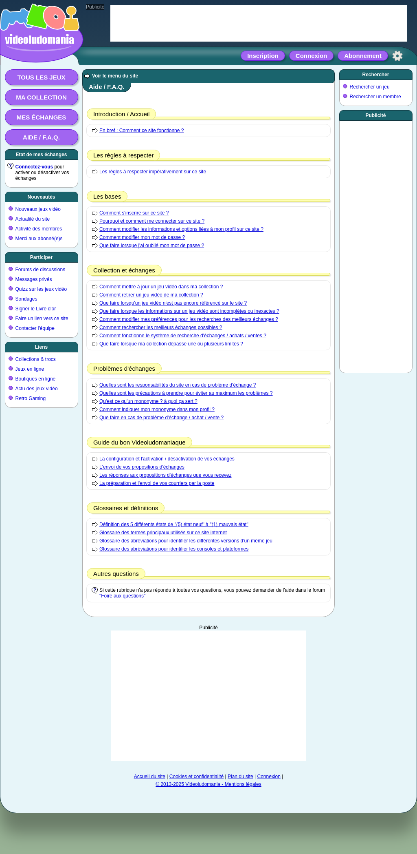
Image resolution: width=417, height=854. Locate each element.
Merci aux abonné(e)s (39, 238)
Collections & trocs (35, 359)
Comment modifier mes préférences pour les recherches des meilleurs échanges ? (188, 319)
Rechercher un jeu (370, 87)
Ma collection (41, 97)
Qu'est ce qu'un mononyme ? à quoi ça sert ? (148, 401)
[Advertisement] (208, 696)
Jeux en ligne (29, 369)
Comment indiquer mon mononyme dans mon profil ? (157, 409)
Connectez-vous (34, 167)
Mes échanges (41, 117)
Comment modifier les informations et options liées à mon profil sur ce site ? (181, 229)
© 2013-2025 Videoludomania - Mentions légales (208, 784)
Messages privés (33, 279)
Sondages (26, 299)
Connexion (311, 55)
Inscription (263, 55)
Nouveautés (41, 197)
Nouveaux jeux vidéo (38, 209)
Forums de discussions (40, 269)
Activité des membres (38, 229)
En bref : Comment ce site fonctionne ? (141, 130)
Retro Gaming (30, 398)
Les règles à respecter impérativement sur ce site (152, 172)
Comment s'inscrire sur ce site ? (134, 213)
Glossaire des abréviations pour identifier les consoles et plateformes (173, 549)
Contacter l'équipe (35, 328)
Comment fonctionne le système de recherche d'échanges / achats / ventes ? (182, 336)
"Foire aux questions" (122, 596)
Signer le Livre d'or (35, 309)
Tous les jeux (41, 77)
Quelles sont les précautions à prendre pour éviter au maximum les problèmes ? (186, 393)
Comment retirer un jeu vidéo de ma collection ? (151, 295)
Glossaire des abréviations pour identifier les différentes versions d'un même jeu (185, 541)
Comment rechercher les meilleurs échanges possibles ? (160, 327)
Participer (41, 257)
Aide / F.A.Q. (41, 137)
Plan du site (240, 776)
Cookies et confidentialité (196, 776)
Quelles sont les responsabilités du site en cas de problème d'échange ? (177, 385)
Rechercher (375, 74)
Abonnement (363, 55)
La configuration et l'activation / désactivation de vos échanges (167, 459)
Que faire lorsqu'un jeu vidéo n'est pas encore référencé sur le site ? (173, 303)
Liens (41, 347)
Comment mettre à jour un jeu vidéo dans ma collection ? (161, 287)
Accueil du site (149, 776)
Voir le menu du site (115, 76)
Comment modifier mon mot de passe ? (142, 237)
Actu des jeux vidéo (36, 389)
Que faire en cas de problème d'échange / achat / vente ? (161, 417)
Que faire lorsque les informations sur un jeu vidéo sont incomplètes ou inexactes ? (189, 311)
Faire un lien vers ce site (41, 318)
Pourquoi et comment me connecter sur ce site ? (151, 221)
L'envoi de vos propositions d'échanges (141, 467)
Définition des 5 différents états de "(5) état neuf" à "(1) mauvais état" (173, 524)
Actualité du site (32, 219)
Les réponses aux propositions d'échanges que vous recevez (165, 475)
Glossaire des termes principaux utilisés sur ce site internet (163, 532)
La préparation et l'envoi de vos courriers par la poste (156, 483)
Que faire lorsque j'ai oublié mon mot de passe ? (151, 245)
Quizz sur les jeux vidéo (41, 289)
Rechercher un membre (375, 97)
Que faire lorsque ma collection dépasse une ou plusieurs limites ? (171, 344)
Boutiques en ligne (35, 379)
